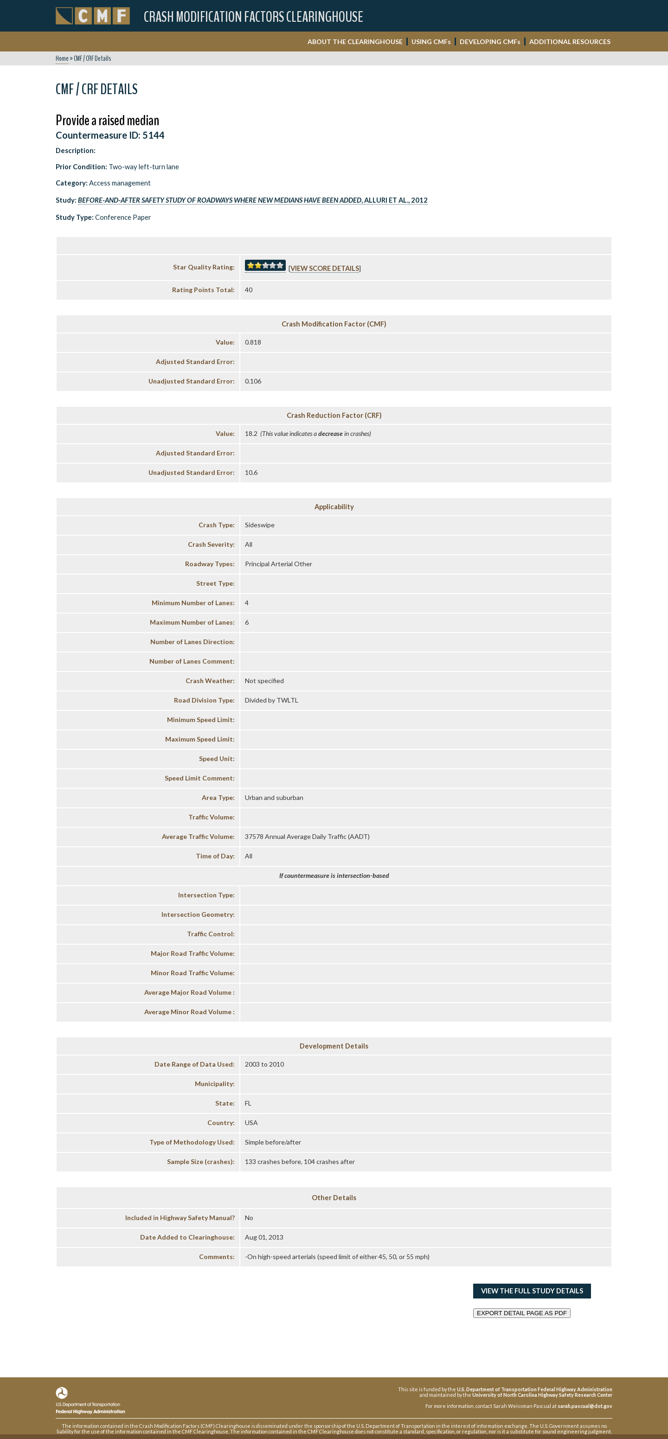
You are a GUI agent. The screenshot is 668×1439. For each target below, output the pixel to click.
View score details (324, 268)
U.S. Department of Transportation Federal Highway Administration (534, 1389)
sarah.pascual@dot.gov (585, 1406)
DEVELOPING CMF (490, 41)
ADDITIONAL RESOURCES (569, 41)
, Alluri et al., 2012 (253, 200)
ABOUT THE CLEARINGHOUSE (355, 41)
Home (62, 58)
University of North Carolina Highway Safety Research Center (542, 1395)
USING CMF (431, 41)
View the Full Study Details (532, 1291)
